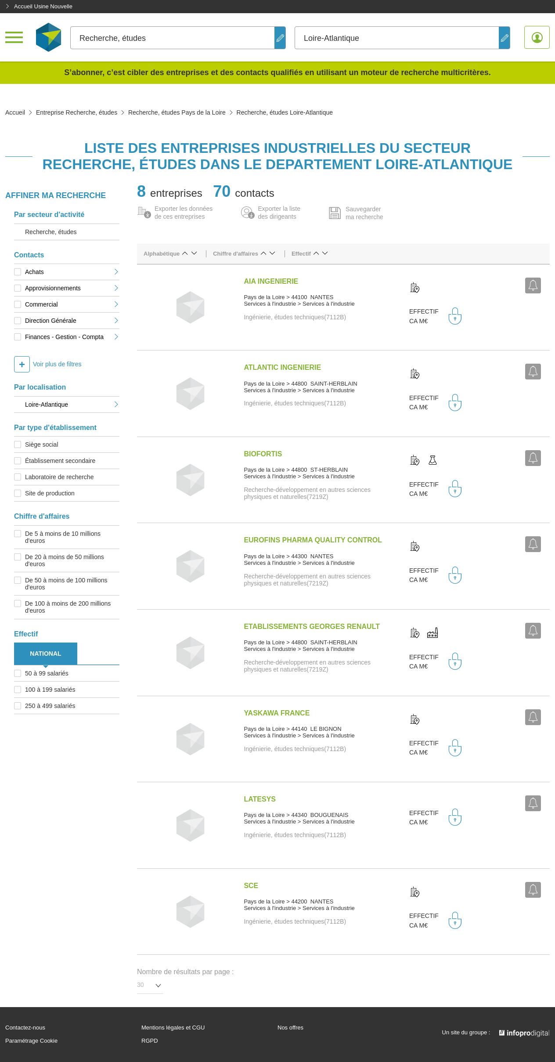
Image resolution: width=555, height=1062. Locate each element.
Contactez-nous (25, 1028)
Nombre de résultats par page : (185, 971)
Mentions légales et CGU (173, 1028)
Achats (72, 271)
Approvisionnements (72, 288)
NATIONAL (45, 653)
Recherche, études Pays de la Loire (177, 112)
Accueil (15, 112)
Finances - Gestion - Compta (72, 336)
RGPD (149, 1041)
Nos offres (290, 1028)
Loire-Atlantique (72, 404)
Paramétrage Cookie (31, 1041)
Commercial (72, 304)
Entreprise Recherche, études (76, 112)
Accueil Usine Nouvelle (38, 6)
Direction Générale (72, 320)
